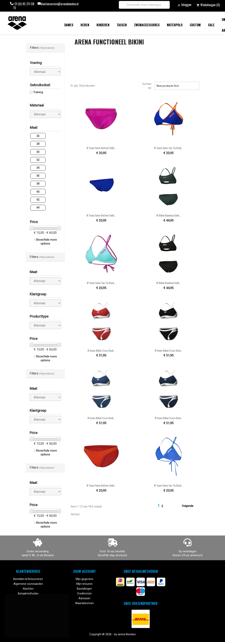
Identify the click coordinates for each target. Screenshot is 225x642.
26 (37, 135)
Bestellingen (84, 588)
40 (37, 191)
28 (37, 143)
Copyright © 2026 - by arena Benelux (112, 634)
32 (37, 159)
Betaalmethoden (28, 593)
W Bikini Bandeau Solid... (168, 215)
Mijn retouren (84, 583)
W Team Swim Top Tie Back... (168, 148)
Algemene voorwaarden (28, 583)
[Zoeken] (144, 5)
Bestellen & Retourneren (28, 579)
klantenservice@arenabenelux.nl (60, 4)
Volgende (190, 506)
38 (37, 183)
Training (38, 92)
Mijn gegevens (84, 579)
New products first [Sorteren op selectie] (177, 86)
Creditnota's (84, 593)
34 (37, 167)
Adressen (84, 598)
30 (37, 151)
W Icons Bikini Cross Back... (101, 350)
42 (37, 199)
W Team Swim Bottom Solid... (101, 148)
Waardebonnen (84, 603)
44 (37, 207)
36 (37, 175)
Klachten (28, 588)
